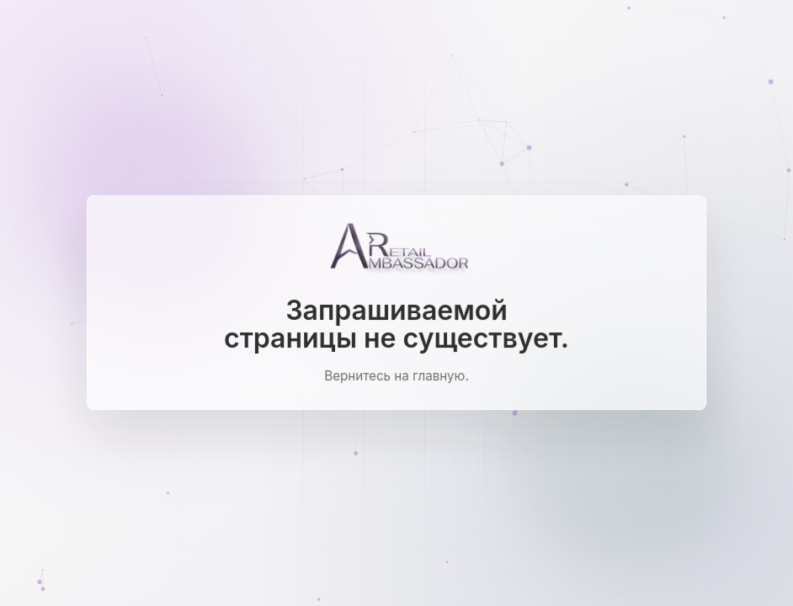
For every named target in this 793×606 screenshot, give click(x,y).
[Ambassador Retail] (396, 250)
